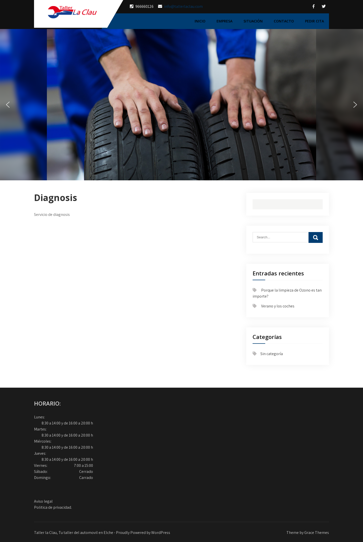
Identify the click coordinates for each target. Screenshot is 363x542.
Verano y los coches (277, 306)
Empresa (224, 21)
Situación (253, 21)
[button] (8, 105)
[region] (181, 104)
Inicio (200, 21)
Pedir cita (314, 21)
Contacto (284, 21)
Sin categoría (271, 353)
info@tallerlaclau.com (183, 6)
